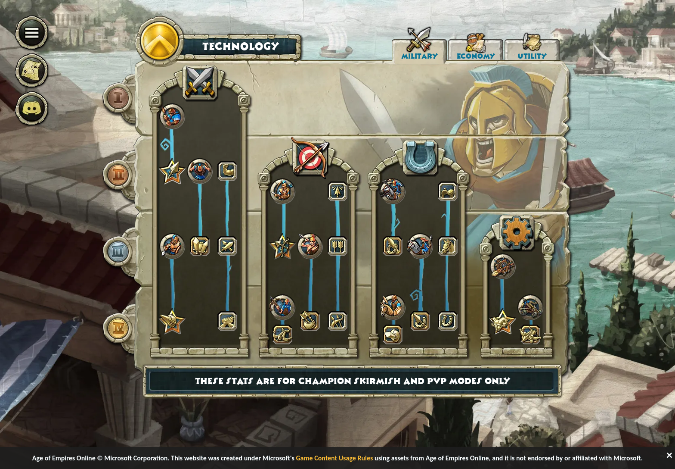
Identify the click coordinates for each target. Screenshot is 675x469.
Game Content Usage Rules (334, 458)
